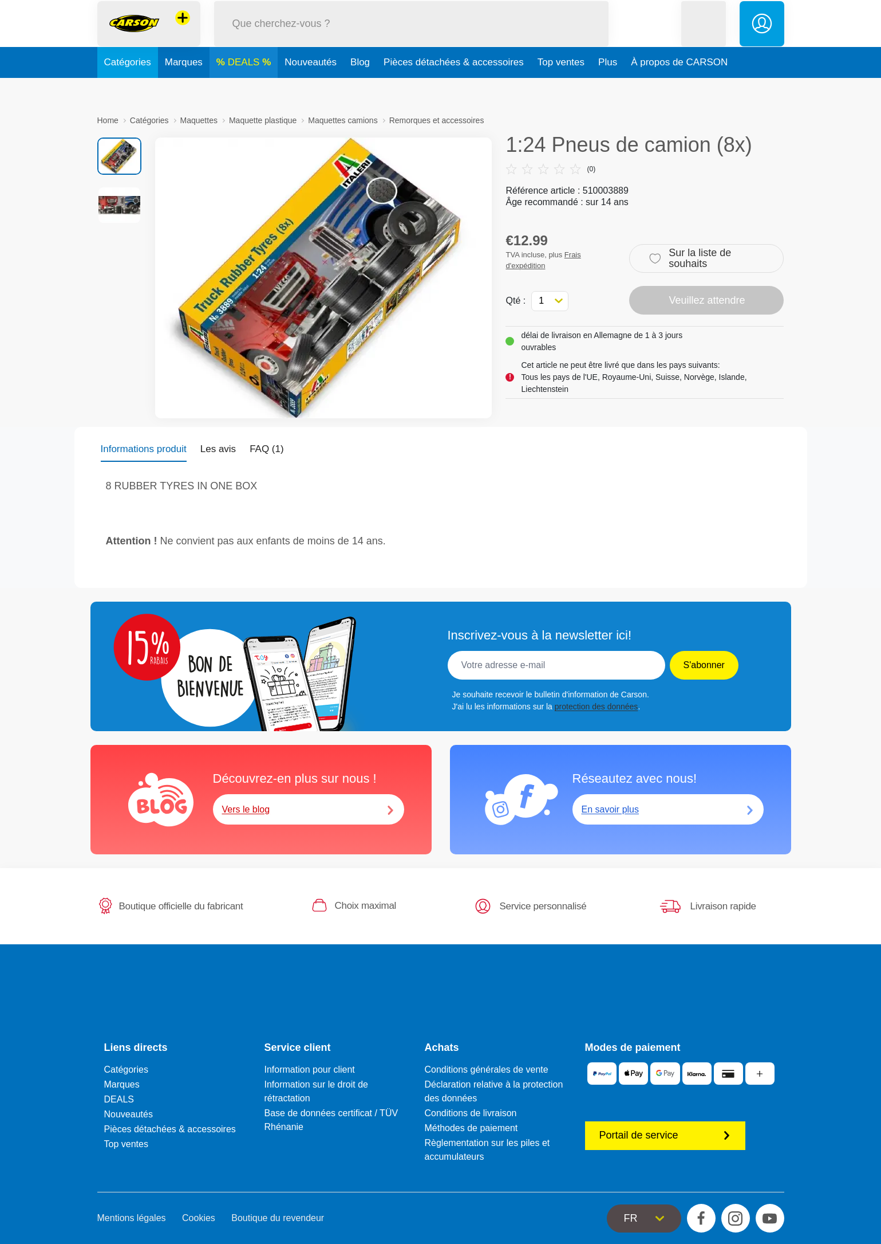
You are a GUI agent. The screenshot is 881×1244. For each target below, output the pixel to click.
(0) (550, 169)
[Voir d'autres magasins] (182, 30)
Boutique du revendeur (277, 1218)
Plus (607, 88)
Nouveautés (311, 88)
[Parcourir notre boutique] (411, 36)
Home (107, 120)
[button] (703, 36)
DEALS (245, 88)
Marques (184, 88)
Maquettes (199, 120)
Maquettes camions (342, 120)
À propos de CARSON (679, 88)
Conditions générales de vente (486, 1069)
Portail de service (665, 1135)
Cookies (198, 1218)
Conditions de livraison (471, 1113)
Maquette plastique (263, 120)
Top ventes (561, 88)
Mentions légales (131, 1218)
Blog (360, 88)
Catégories (127, 88)
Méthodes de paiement (471, 1128)
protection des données (596, 706)
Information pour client (309, 1069)
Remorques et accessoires (436, 120)
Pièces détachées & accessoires (454, 88)
